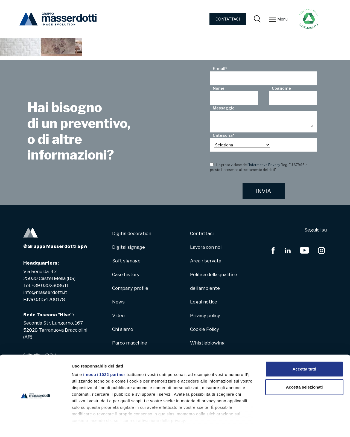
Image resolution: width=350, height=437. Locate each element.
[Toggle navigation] (272, 19)
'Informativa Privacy (264, 165)
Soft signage (126, 261)
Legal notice (203, 302)
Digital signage (128, 247)
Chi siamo (122, 329)
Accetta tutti (304, 353)
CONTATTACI (227, 19)
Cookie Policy (204, 329)
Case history (125, 274)
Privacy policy (205, 315)
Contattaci (202, 233)
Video (118, 315)
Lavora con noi (205, 247)
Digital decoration (131, 233)
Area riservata (205, 261)
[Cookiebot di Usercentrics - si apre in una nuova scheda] (35, 426)
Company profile (130, 288)
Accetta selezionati (304, 371)
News (118, 302)
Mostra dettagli (287, 426)
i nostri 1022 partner (104, 359)
